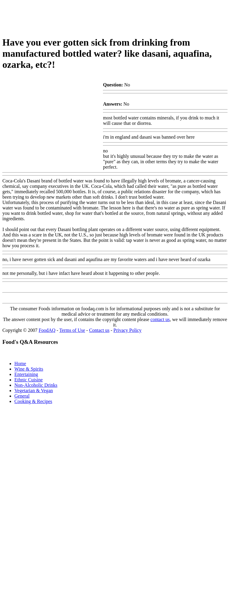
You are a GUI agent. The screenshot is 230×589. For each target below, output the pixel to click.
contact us (160, 319)
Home (20, 363)
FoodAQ (47, 330)
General (22, 395)
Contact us (99, 330)
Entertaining (26, 374)
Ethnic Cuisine (28, 379)
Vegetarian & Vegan (33, 390)
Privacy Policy (128, 330)
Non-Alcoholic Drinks (36, 385)
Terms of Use (72, 330)
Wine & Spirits (28, 368)
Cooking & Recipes (33, 401)
